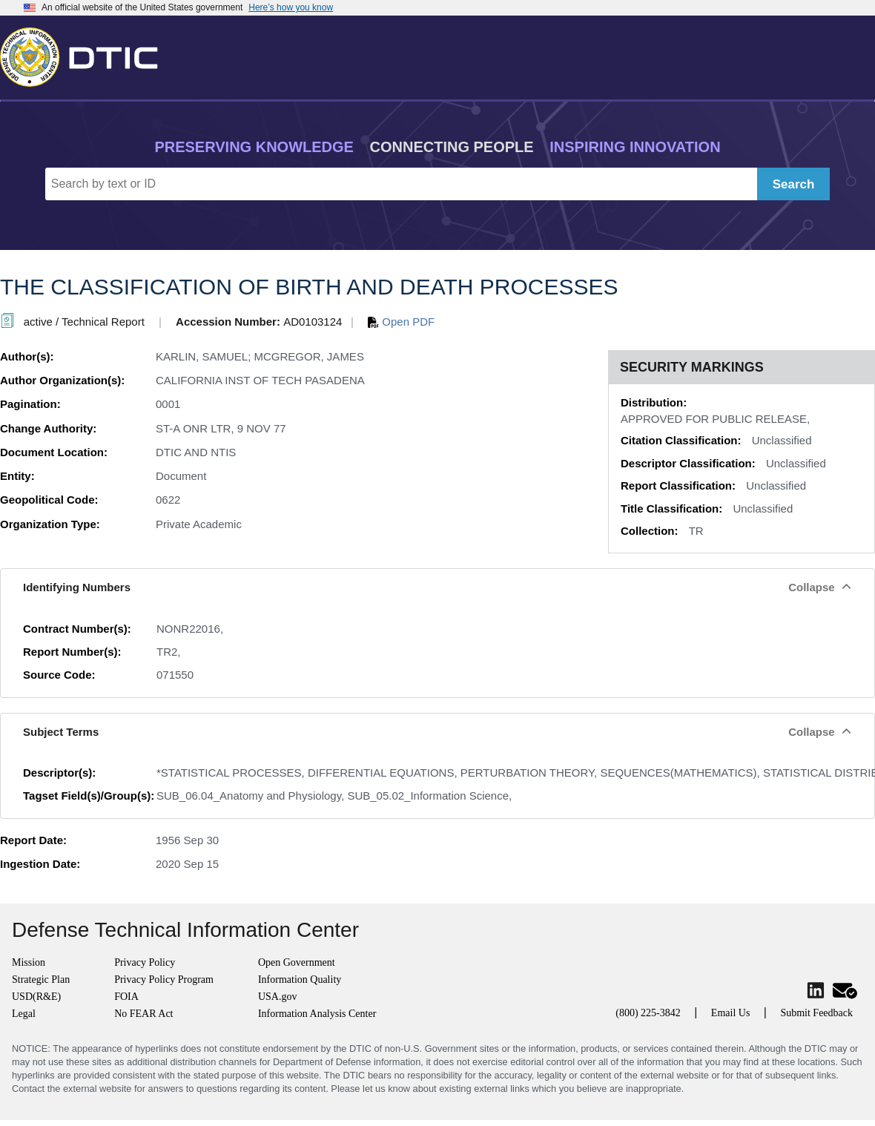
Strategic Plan (41, 979)
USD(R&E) (36, 996)
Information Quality (299, 979)
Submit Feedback (816, 1012)
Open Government (296, 962)
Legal (24, 1013)
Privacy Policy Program (164, 979)
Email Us (730, 1012)
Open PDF (401, 321)
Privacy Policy (144, 962)
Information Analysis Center (317, 1013)
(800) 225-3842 (648, 1012)
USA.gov (277, 996)
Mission (28, 962)
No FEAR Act (143, 1013)
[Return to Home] (85, 54)
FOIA (126, 996)
